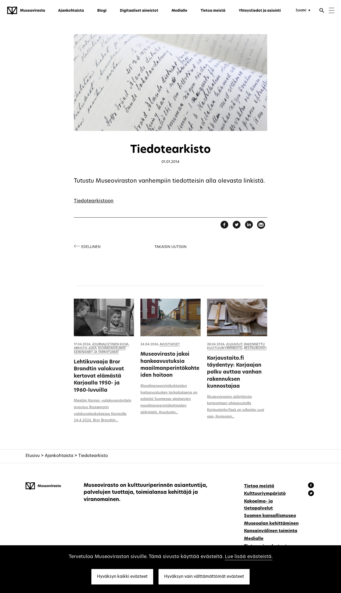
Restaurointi (255, 348)
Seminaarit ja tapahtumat (96, 352)
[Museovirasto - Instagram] (311, 494)
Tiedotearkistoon (93, 201)
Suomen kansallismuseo (270, 516)
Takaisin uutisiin (170, 247)
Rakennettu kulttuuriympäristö (236, 346)
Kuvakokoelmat (111, 348)
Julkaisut (234, 344)
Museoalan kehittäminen (271, 524)
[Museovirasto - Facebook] (311, 486)
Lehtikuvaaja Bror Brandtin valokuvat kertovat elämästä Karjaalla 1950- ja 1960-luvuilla (99, 376)
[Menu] (331, 11)
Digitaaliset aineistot (139, 11)
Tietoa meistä (213, 11)
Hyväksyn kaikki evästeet (122, 577)
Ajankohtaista (71, 11)
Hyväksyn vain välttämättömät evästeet (204, 577)
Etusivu (33, 456)
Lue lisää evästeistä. (249, 557)
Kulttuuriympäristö (265, 494)
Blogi (102, 11)
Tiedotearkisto (93, 456)
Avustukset (170, 344)
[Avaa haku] (322, 11)
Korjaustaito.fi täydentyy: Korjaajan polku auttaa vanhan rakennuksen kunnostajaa (234, 372)
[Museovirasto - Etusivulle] (26, 11)
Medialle (179, 11)
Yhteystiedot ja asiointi (260, 11)
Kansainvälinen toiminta (270, 531)
